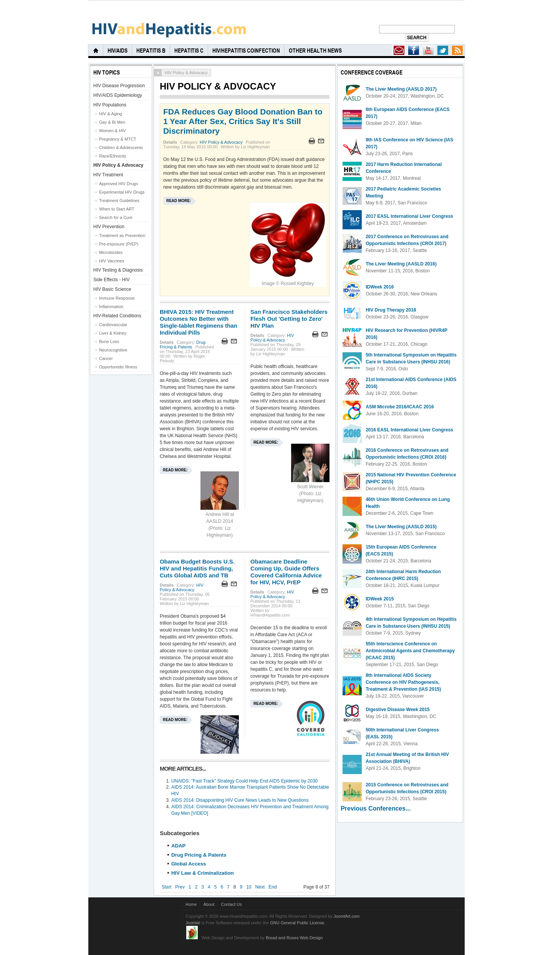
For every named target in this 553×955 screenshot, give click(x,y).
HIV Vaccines (111, 261)
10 (248, 887)
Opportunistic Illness (118, 367)
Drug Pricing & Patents (182, 344)
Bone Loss (109, 341)
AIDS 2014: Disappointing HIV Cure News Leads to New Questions (240, 800)
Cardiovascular (113, 324)
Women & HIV (112, 130)
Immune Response (117, 298)
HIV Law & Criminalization (202, 873)
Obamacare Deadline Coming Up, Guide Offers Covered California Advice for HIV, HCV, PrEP (286, 571)
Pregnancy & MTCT (117, 139)
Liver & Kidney (112, 333)
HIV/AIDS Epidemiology (117, 95)
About (208, 904)
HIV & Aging (110, 113)
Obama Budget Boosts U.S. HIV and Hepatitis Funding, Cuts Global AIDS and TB (197, 568)
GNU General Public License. (297, 922)
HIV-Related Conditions (117, 315)
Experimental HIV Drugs (121, 192)
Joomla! (192, 922)
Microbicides (111, 252)
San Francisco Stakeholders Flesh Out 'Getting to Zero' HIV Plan (289, 318)
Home (191, 904)
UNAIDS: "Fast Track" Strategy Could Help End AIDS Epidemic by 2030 (244, 781)
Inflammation (111, 306)
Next (260, 887)
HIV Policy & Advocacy (221, 142)
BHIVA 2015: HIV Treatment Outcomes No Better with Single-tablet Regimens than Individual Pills (198, 322)
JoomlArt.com (346, 916)
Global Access (188, 864)
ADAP (178, 846)
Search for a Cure (115, 217)
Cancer (106, 358)
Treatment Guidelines (119, 200)
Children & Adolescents (121, 147)
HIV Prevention (108, 226)
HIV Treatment (108, 174)
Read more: (178, 201)
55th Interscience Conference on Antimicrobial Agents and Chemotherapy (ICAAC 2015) (410, 650)
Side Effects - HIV (111, 279)
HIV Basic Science (112, 289)
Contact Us (231, 904)
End (272, 887)
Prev (180, 887)
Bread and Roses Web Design (294, 937)
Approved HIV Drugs (118, 183)
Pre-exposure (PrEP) (118, 244)
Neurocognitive (113, 350)
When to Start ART (116, 209)
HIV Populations (109, 105)
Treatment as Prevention (122, 235)
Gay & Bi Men (112, 122)
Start (166, 887)
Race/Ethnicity (112, 156)
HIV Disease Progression (119, 85)
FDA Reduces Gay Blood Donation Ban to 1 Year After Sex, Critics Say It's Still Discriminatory (243, 121)
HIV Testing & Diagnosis (118, 270)
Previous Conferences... (376, 808)
